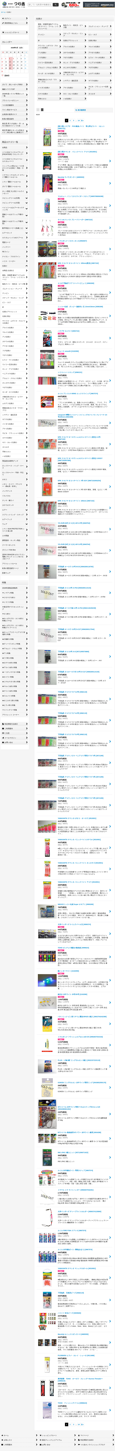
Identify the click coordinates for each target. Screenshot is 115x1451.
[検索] (56, 4)
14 (79, 120)
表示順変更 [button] (80, 110)
